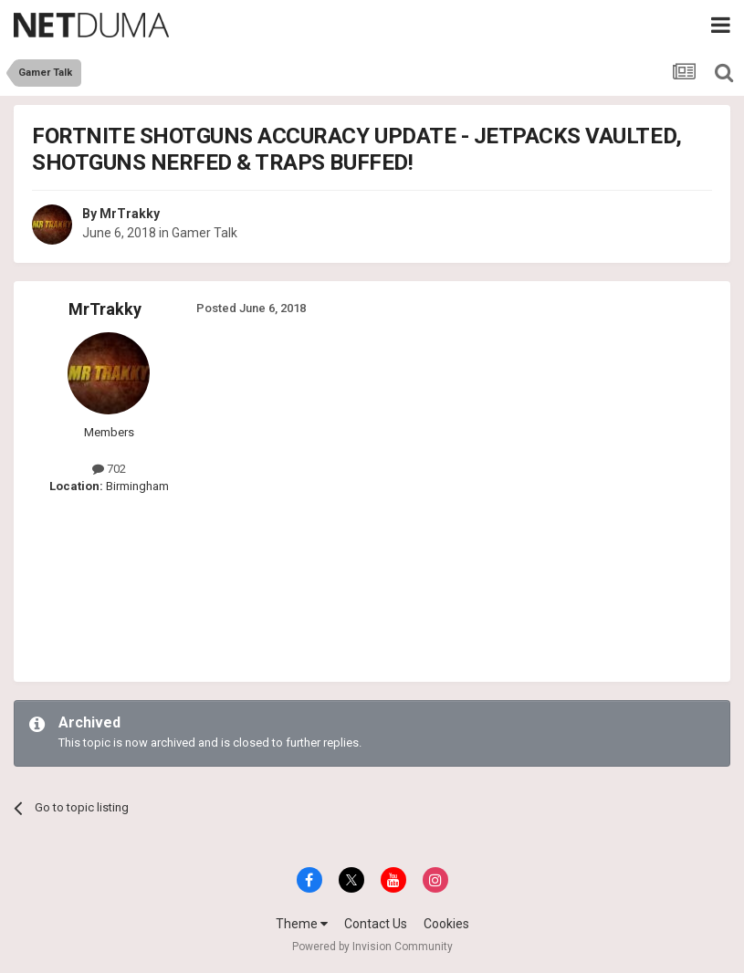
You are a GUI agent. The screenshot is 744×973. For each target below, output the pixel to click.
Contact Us (375, 923)
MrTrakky (130, 213)
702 (109, 469)
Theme (302, 923)
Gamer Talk (204, 232)
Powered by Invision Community (372, 946)
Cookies (446, 923)
